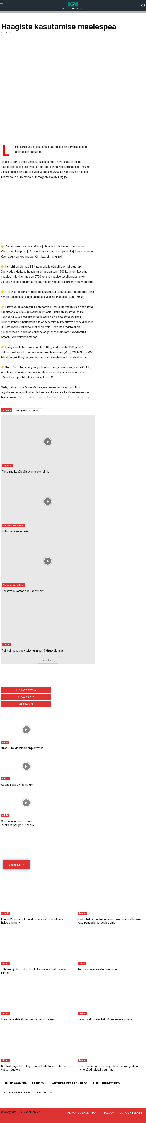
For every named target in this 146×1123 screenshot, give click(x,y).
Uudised (7, 465)
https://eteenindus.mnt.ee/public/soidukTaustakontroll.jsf (55, 397)
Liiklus (6, 644)
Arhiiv (5, 815)
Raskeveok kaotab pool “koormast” (23, 591)
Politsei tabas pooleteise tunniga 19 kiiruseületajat (32, 650)
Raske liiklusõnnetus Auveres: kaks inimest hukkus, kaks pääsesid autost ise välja (110, 920)
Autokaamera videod (13, 525)
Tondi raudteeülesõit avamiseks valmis (25, 471)
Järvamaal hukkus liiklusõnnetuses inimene (105, 1019)
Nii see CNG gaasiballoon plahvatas (22, 748)
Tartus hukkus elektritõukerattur (98, 969)
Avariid (5, 913)
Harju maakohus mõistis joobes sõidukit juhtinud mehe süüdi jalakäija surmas (108, 1067)
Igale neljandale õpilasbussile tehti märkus (27, 1019)
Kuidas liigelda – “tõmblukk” (17, 784)
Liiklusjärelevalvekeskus (27, 410)
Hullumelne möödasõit (15, 531)
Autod (5, 742)
